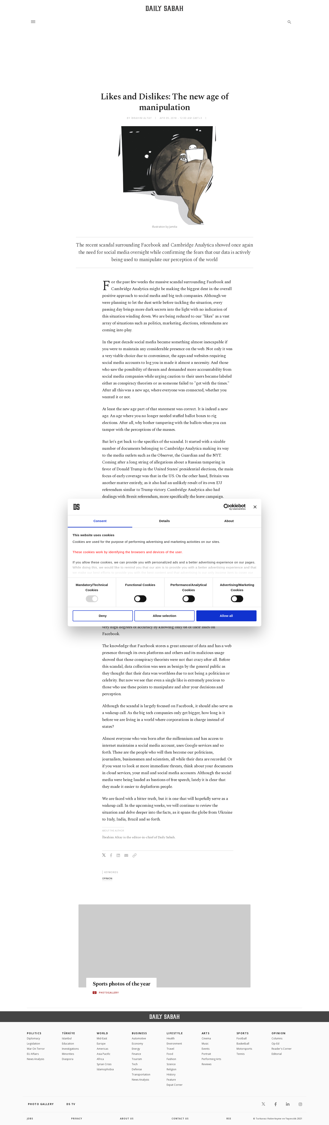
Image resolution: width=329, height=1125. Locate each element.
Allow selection (164, 616)
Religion (171, 1069)
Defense (137, 1069)
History (171, 1074)
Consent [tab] (100, 521)
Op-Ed (275, 1043)
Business (139, 1033)
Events (205, 1049)
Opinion (279, 1033)
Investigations (70, 1049)
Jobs (30, 1118)
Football (242, 1038)
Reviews (206, 1064)
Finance (136, 1054)
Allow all (226, 616)
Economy (137, 1043)
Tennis (240, 1054)
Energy (136, 1049)
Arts (206, 1033)
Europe (101, 1043)
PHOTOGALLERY (109, 992)
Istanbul (67, 1038)
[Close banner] (255, 506)
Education (68, 1043)
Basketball (243, 1043)
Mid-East (102, 1038)
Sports (243, 1033)
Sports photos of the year (121, 984)
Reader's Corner (282, 1049)
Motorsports (244, 1049)
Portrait (206, 1054)
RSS (228, 1118)
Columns (277, 1038)
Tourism (137, 1059)
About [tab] (229, 521)
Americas (102, 1049)
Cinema (206, 1038)
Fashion (171, 1059)
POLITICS (34, 1033)
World (102, 1033)
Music (205, 1043)
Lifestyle (175, 1033)
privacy (76, 1118)
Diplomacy (33, 1038)
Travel (170, 1049)
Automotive (139, 1038)
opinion (107, 878)
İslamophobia (105, 1069)
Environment (174, 1043)
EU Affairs (33, 1054)
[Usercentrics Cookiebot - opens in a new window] (227, 507)
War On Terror (36, 1049)
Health (171, 1038)
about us (127, 1118)
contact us (180, 1118)
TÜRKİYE (68, 1033)
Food (170, 1054)
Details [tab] (164, 521)
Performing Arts (211, 1059)
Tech (135, 1064)
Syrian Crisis (104, 1064)
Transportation (141, 1074)
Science (171, 1064)
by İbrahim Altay (139, 118)
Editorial (277, 1054)
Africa (100, 1059)
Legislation (33, 1043)
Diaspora (67, 1059)
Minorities (68, 1054)
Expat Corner (175, 1085)
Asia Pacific (103, 1054)
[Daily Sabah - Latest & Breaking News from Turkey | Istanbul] (164, 8)
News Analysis (35, 1059)
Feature (171, 1079)
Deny (103, 616)
